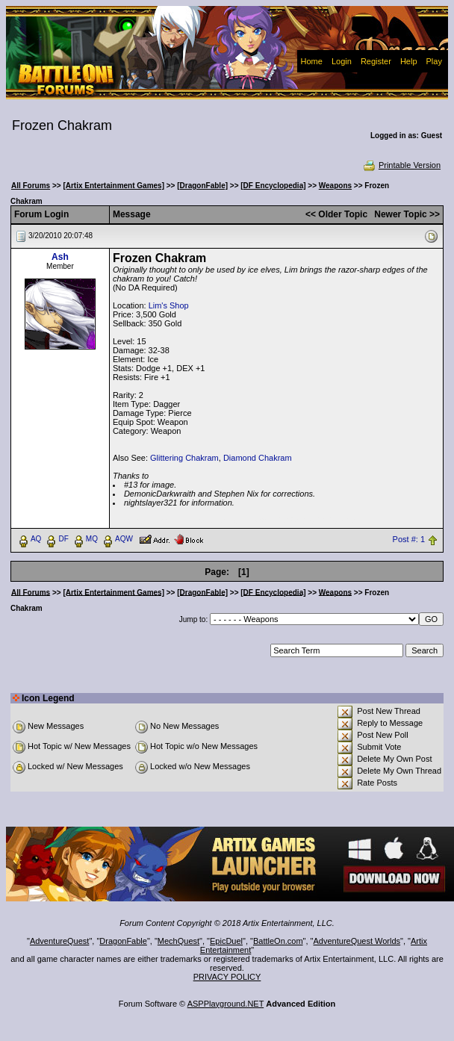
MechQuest (178, 940)
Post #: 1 (409, 539)
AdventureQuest (60, 940)
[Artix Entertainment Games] (113, 185)
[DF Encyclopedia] (272, 185)
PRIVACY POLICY (227, 976)
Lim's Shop (169, 305)
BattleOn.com (278, 940)
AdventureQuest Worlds (357, 940)
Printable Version (401, 165)
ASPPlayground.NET (225, 1003)
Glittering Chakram (184, 457)
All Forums (30, 185)
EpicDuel (226, 940)
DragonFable (123, 940)
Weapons (335, 185)
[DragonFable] (202, 185)
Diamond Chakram (257, 457)
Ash (60, 257)
